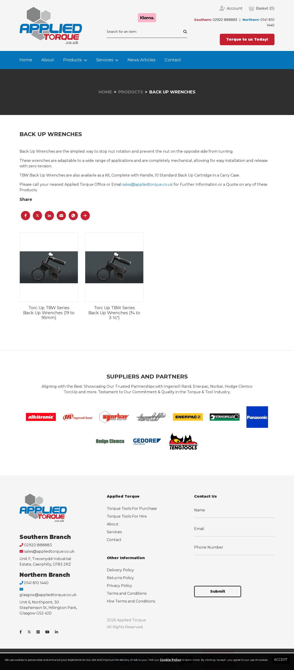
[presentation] (229, 568)
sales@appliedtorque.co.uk (147, 184)
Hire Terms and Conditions (131, 601)
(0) (265, 8)
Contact (173, 59)
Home (26, 59)
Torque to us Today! (247, 39)
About (47, 59)
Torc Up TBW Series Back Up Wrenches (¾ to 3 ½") (114, 312)
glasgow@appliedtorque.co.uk (48, 595)
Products (72, 59)
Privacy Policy (119, 585)
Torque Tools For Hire (127, 516)
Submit (217, 591)
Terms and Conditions (127, 593)
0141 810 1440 (36, 583)
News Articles (141, 59)
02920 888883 (225, 20)
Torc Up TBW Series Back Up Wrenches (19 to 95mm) (48, 312)
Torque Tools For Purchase (132, 508)
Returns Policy (120, 578)
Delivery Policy (120, 570)
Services (104, 59)
